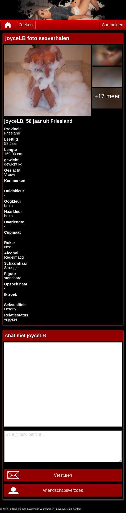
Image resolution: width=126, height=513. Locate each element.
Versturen (63, 475)
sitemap (22, 509)
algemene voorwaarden (41, 509)
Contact (77, 509)
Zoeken (26, 25)
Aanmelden (112, 25)
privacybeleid (63, 509)
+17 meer (107, 96)
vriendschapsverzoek (63, 490)
